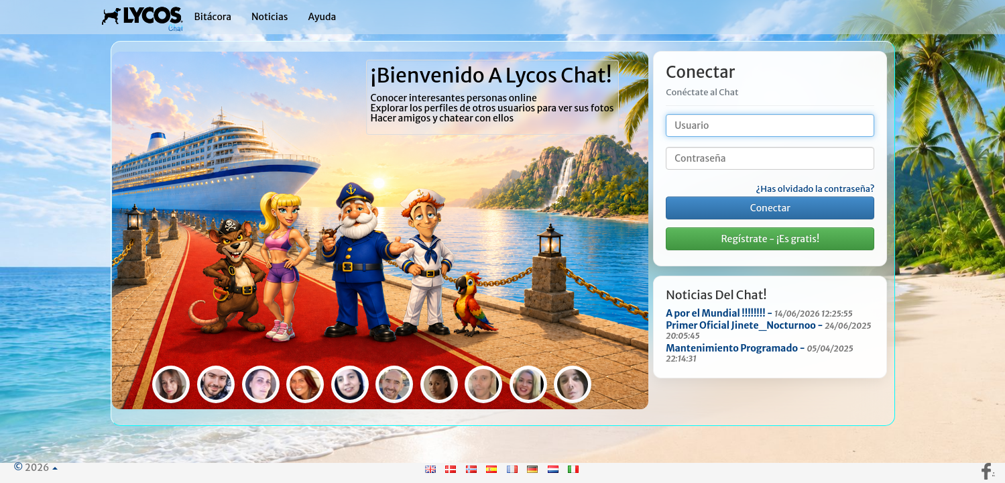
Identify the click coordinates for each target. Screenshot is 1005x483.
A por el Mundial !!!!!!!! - (759, 313)
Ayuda (322, 17)
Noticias (269, 17)
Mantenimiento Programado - (759, 353)
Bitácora (212, 17)
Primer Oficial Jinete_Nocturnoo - (768, 330)
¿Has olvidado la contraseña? (815, 189)
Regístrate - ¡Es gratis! (770, 239)
